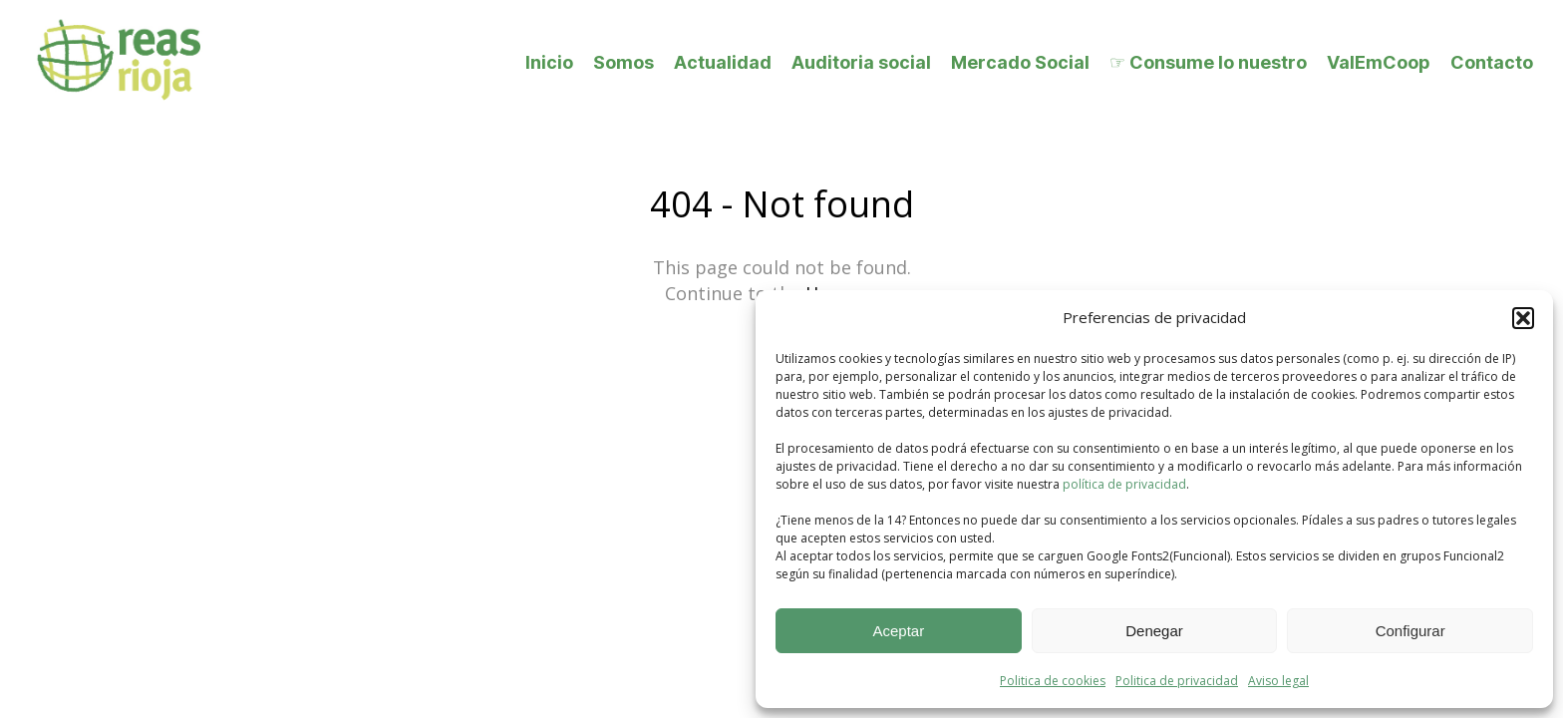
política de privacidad (1124, 484)
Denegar (1154, 630)
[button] (1523, 318)
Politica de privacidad (1176, 680)
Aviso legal (1278, 680)
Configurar (1410, 630)
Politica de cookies (1052, 680)
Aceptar (898, 630)
